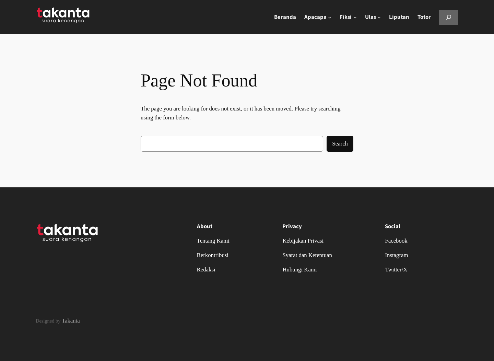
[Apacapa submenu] (329, 17)
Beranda (285, 17)
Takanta (71, 320)
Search (340, 143)
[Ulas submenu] (379, 17)
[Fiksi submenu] (355, 17)
